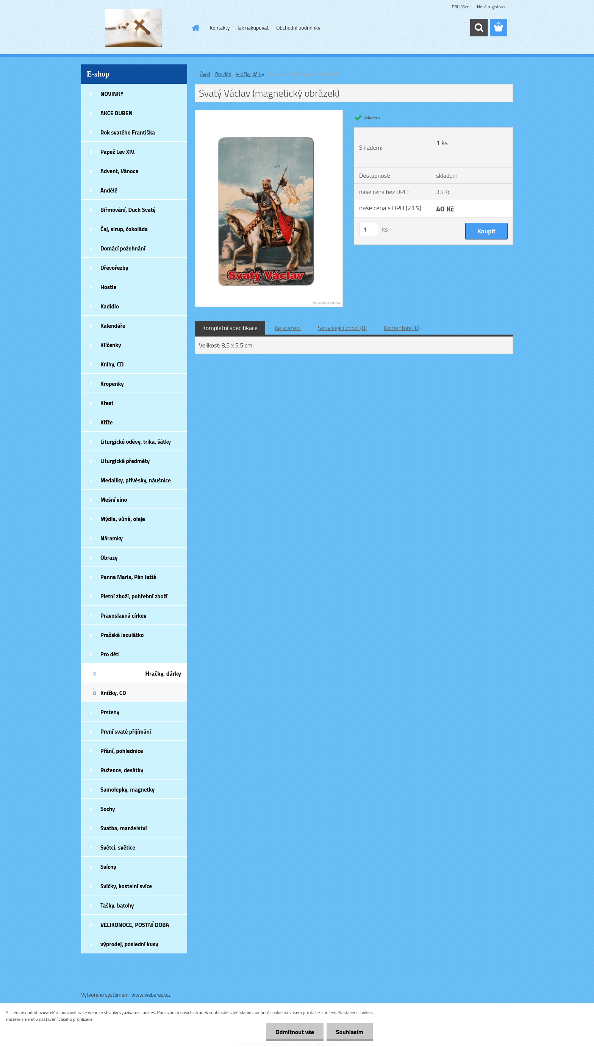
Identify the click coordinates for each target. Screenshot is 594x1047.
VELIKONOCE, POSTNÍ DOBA (134, 924)
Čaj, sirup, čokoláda (124, 229)
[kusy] (368, 229)
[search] (479, 27)
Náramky (111, 538)
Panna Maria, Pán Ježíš (128, 577)
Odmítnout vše (294, 1031)
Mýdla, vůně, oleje (122, 519)
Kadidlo (109, 306)
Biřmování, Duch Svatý (128, 209)
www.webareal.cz (151, 994)
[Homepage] (195, 27)
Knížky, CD (113, 693)
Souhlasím (349, 1031)
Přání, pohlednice (121, 751)
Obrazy (109, 557)
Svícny (108, 866)
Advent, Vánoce (119, 171)
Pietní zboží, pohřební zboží (133, 596)
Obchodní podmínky (298, 27)
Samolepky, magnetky (127, 789)
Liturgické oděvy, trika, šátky (135, 441)
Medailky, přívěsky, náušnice (135, 480)
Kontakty (220, 27)
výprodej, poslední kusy (129, 944)
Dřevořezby (114, 267)
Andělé (108, 190)
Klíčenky (110, 345)
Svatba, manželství (123, 828)
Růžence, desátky (121, 770)
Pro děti (110, 654)
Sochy (107, 808)
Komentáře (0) (402, 327)
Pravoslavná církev (123, 615)
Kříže (106, 422)
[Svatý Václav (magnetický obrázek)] (268, 113)
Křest (107, 403)
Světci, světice (117, 847)
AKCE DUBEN (116, 113)
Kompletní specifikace (230, 327)
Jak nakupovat (253, 27)
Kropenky (112, 383)
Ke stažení (288, 327)
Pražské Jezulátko (122, 635)
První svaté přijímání (125, 731)
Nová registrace (491, 6)
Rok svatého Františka (127, 132)
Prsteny (109, 712)
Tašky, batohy (117, 905)
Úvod (205, 74)
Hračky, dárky (163, 673)
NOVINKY (111, 93)
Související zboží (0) (342, 327)
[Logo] (133, 28)
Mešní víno (113, 499)
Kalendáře (112, 325)
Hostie (108, 287)
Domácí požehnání (122, 248)
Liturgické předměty (125, 461)
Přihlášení (461, 6)
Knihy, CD (111, 364)
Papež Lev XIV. (118, 151)
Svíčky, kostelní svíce (126, 886)
